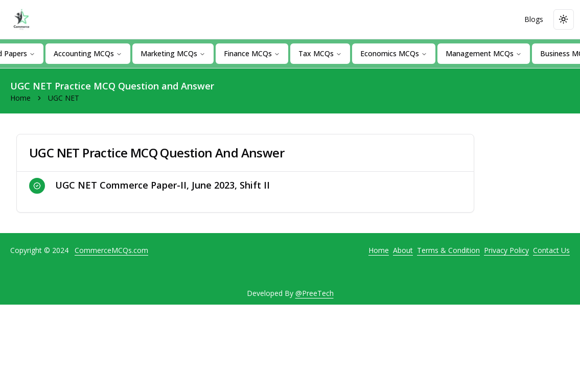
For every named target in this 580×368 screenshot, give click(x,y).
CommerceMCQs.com (111, 250)
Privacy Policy (506, 250)
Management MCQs (484, 53)
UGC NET (63, 98)
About (403, 250)
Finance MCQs (252, 53)
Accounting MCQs (88, 53)
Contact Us (551, 250)
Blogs (533, 19)
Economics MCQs (393, 53)
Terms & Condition (448, 250)
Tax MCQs (320, 53)
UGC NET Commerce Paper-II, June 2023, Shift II (149, 186)
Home (20, 98)
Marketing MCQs (173, 53)
